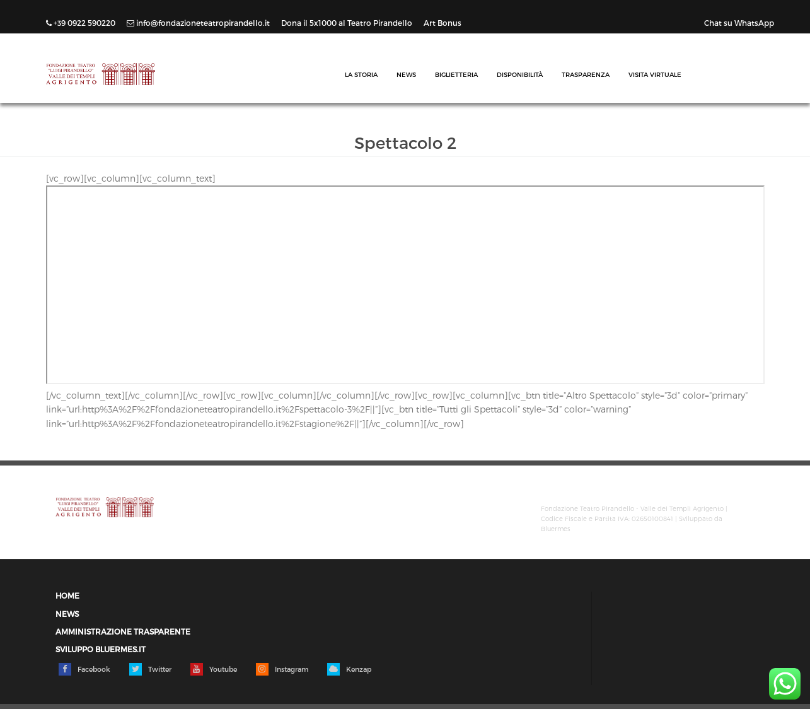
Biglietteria (456, 74)
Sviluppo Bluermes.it (100, 649)
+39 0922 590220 (81, 22)
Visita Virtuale (654, 74)
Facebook (84, 669)
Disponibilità (520, 74)
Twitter (150, 669)
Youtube (213, 669)
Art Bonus (442, 22)
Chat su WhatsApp (739, 22)
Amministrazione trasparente (122, 632)
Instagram (282, 669)
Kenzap (349, 669)
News (406, 74)
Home (67, 596)
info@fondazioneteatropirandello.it (199, 22)
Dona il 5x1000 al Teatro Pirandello (347, 22)
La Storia (361, 74)
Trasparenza (586, 74)
